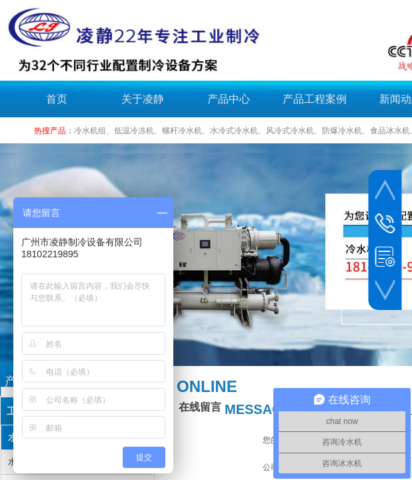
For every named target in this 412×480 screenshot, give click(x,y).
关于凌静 (142, 99)
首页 (56, 99)
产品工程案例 (315, 99)
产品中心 (228, 99)
